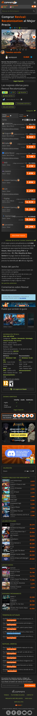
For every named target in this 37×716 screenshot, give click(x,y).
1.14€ (31, 156)
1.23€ (31, 166)
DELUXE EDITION (8, 107)
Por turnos (17, 340)
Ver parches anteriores (9, 283)
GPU (4, 370)
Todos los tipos (8, 103)
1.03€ (31, 146)
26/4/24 (15, 351)
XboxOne (22, 92)
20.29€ (30, 226)
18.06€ (30, 219)
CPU (4, 362)
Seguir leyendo (19, 81)
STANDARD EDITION (23, 103)
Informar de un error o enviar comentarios (21, 240)
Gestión (14, 338)
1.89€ (31, 182)
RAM (4, 368)
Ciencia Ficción (8, 340)
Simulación (21, 338)
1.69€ (31, 173)
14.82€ (30, 202)
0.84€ (31, 127)
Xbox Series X (8, 96)
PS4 (12, 92)
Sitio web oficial (8, 336)
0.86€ (31, 137)
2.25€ (31, 190)
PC (5, 92)
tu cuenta (23, 298)
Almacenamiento (9, 375)
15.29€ (30, 209)
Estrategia (29, 338)
